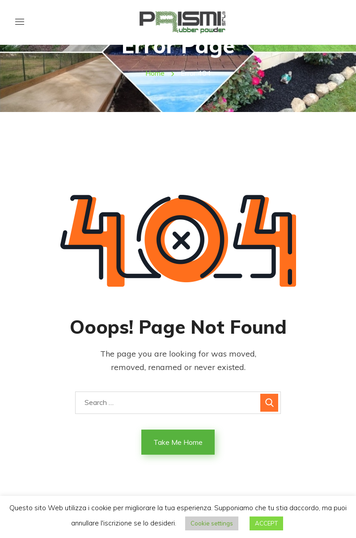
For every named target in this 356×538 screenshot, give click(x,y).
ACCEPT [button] (266, 523)
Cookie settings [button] (212, 523)
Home (155, 73)
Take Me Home (178, 442)
